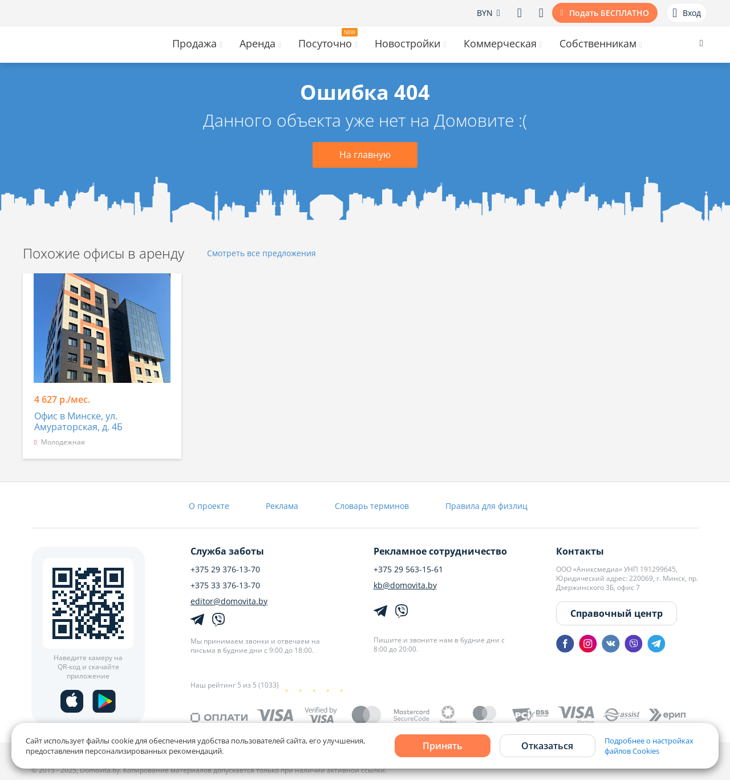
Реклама (282, 505)
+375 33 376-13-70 (225, 585)
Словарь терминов (372, 505)
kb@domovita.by (405, 585)
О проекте (209, 505)
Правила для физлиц (486, 505)
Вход (686, 13)
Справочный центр (616, 613)
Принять (443, 745)
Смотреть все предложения (261, 253)
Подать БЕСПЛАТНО (609, 12)
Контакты (580, 551)
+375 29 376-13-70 (225, 569)
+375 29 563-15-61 (408, 569)
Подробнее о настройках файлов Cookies (649, 745)
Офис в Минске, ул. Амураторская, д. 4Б (78, 422)
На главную (365, 154)
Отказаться (547, 745)
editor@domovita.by (228, 601)
